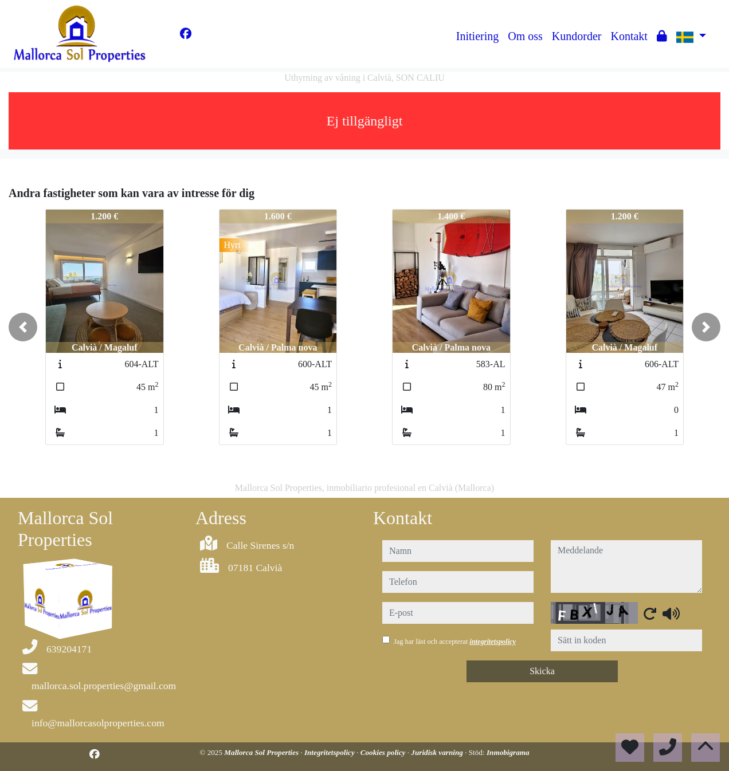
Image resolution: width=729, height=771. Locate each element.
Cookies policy (383, 752)
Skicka (542, 671)
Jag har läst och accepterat (455, 642)
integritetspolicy (492, 642)
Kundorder (577, 36)
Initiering (477, 36)
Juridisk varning (438, 752)
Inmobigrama (508, 752)
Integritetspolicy (330, 752)
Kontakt (628, 36)
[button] (23, 327)
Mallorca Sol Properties (262, 752)
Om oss (525, 36)
